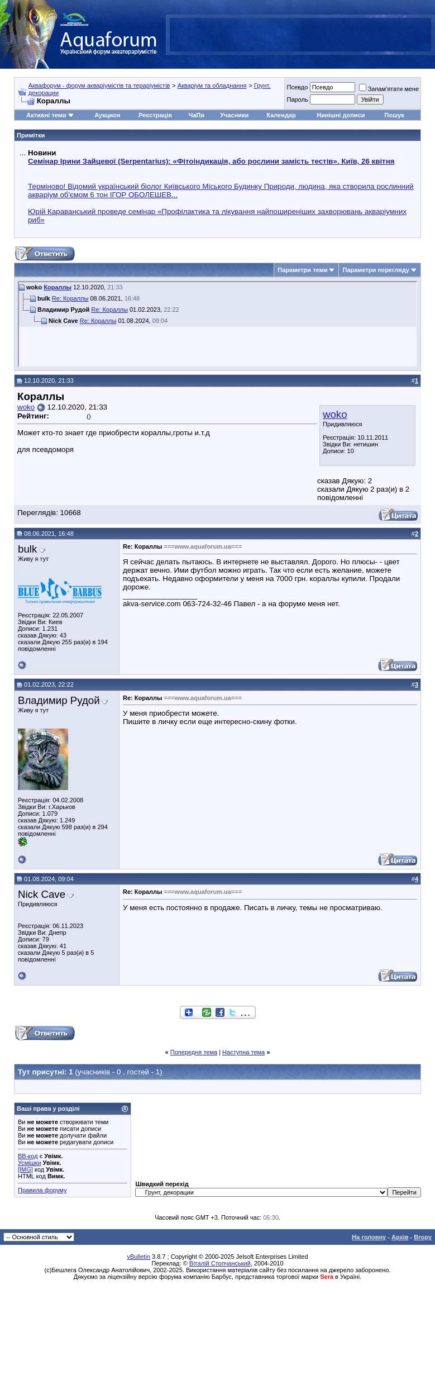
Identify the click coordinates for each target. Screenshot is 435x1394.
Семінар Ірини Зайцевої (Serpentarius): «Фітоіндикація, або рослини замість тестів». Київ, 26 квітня (211, 161)
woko (335, 414)
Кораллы (57, 287)
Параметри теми (302, 270)
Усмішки (29, 1162)
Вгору (423, 1237)
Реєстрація (155, 115)
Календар (280, 115)
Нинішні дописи (341, 115)
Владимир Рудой (59, 700)
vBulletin (138, 1256)
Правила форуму (42, 1190)
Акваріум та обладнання (212, 85)
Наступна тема (243, 1052)
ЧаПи (196, 115)
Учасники (234, 115)
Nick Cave (41, 894)
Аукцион (107, 115)
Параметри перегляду (375, 270)
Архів (399, 1237)
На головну (369, 1237)
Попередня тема (193, 1052)
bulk (27, 549)
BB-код (28, 1156)
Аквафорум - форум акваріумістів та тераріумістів (99, 85)
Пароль (297, 99)
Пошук (394, 115)
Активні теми (46, 115)
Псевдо (297, 87)
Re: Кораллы (70, 298)
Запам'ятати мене (389, 88)
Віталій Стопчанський (220, 1263)
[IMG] (25, 1169)
